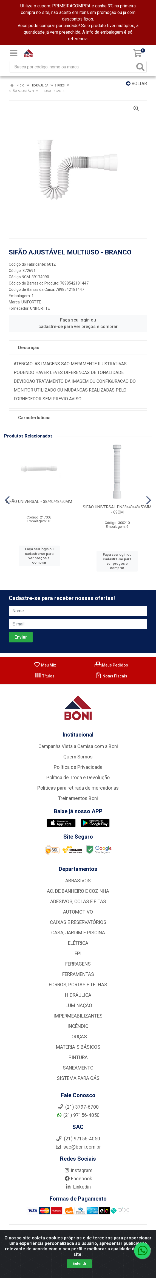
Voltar (136, 83)
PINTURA (78, 1057)
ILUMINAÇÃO (78, 1005)
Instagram (78, 1170)
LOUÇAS (78, 1036)
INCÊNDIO (78, 1026)
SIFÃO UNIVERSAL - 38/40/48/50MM (39, 501)
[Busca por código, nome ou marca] (72, 67)
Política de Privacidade (78, 767)
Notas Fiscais (111, 676)
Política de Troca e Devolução (78, 777)
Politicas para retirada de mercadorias (78, 788)
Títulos (45, 676)
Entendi (79, 1263)
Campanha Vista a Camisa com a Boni (78, 746)
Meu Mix (45, 665)
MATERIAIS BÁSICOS (78, 1047)
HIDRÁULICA (78, 995)
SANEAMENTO (78, 1068)
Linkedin (78, 1187)
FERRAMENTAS (78, 974)
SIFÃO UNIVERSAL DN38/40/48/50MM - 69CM (117, 510)
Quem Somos (78, 757)
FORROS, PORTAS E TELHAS (78, 984)
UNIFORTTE (31, 302)
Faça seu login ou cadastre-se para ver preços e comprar (78, 323)
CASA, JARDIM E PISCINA (78, 932)
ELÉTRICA (78, 943)
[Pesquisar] (140, 67)
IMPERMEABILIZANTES (78, 1016)
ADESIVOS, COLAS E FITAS (78, 901)
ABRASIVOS (78, 880)
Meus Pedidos (111, 665)
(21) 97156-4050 (78, 1115)
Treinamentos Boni (78, 798)
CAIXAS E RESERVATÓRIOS (78, 922)
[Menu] (14, 53)
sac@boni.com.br (78, 1147)
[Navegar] (7, 500)
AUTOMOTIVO (78, 912)
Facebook (78, 1178)
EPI (78, 953)
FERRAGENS (78, 964)
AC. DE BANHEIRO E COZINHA (78, 891)
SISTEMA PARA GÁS (78, 1078)
